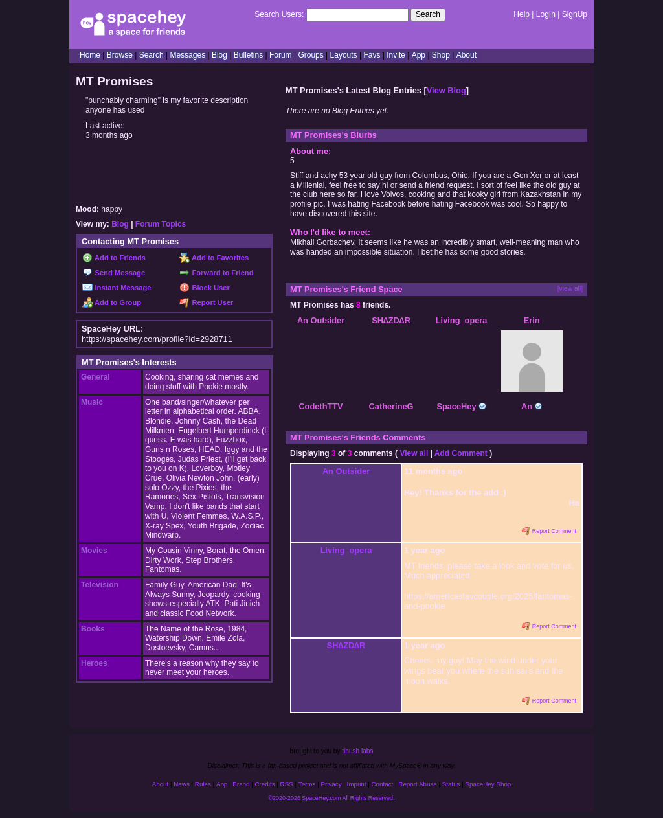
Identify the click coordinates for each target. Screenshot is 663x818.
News (182, 784)
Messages (187, 55)
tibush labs (357, 751)
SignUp (574, 14)
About (466, 55)
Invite (396, 55)
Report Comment (549, 531)
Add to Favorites (214, 258)
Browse (120, 55)
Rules (203, 784)
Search (428, 14)
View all (413, 453)
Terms (307, 784)
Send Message (113, 273)
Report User (206, 302)
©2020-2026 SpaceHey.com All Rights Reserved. (331, 798)
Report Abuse (417, 784)
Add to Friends (114, 258)
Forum (280, 55)
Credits (265, 784)
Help (521, 14)
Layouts (343, 55)
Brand (240, 784)
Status (451, 784)
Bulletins (248, 55)
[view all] (570, 288)
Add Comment (461, 453)
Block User (204, 287)
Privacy (330, 784)
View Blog (446, 90)
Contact (383, 784)
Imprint (356, 784)
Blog (219, 55)
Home (90, 55)
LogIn (546, 14)
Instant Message (116, 287)
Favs (371, 55)
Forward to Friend (216, 273)
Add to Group (111, 302)
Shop (441, 55)
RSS (286, 784)
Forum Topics (160, 224)
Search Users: (279, 14)
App (418, 55)
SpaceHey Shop (488, 784)
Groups (310, 55)
